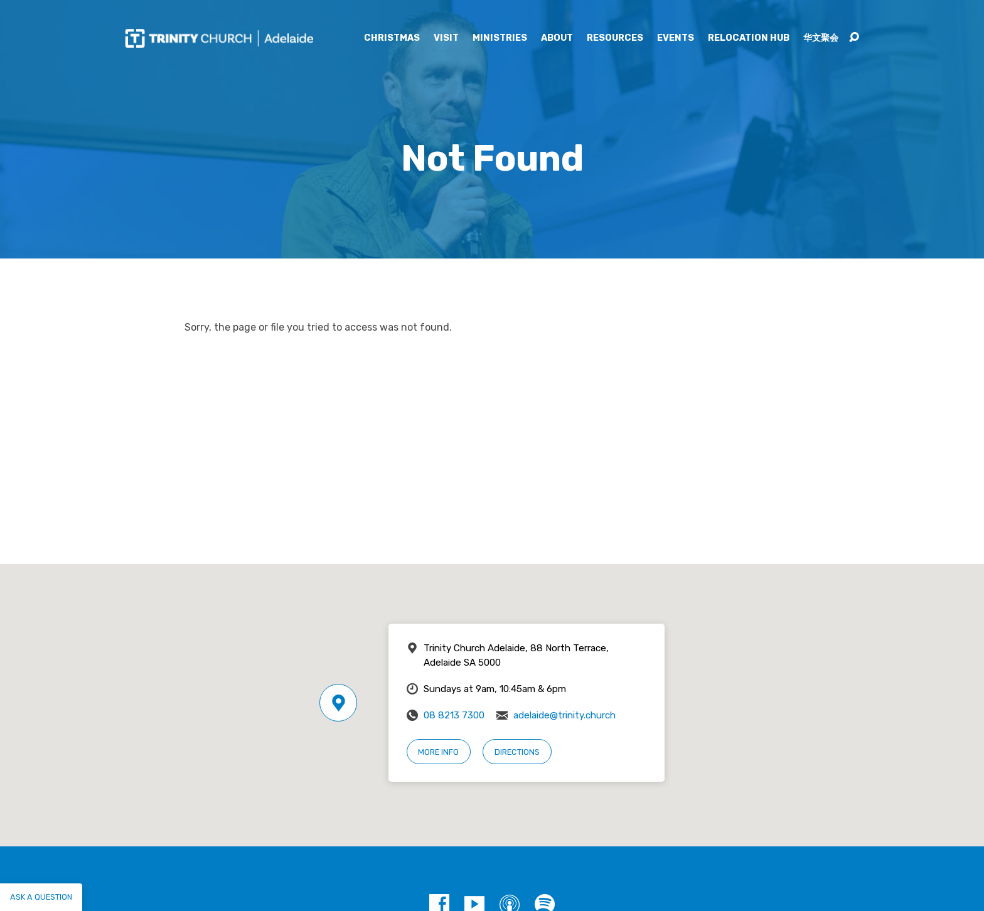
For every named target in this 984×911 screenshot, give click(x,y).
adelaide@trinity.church (564, 715)
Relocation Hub (748, 38)
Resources (615, 38)
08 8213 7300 (454, 715)
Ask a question (41, 897)
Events (675, 38)
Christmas (392, 38)
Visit (446, 38)
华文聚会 (820, 38)
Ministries (500, 38)
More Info (438, 752)
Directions (517, 752)
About (557, 38)
